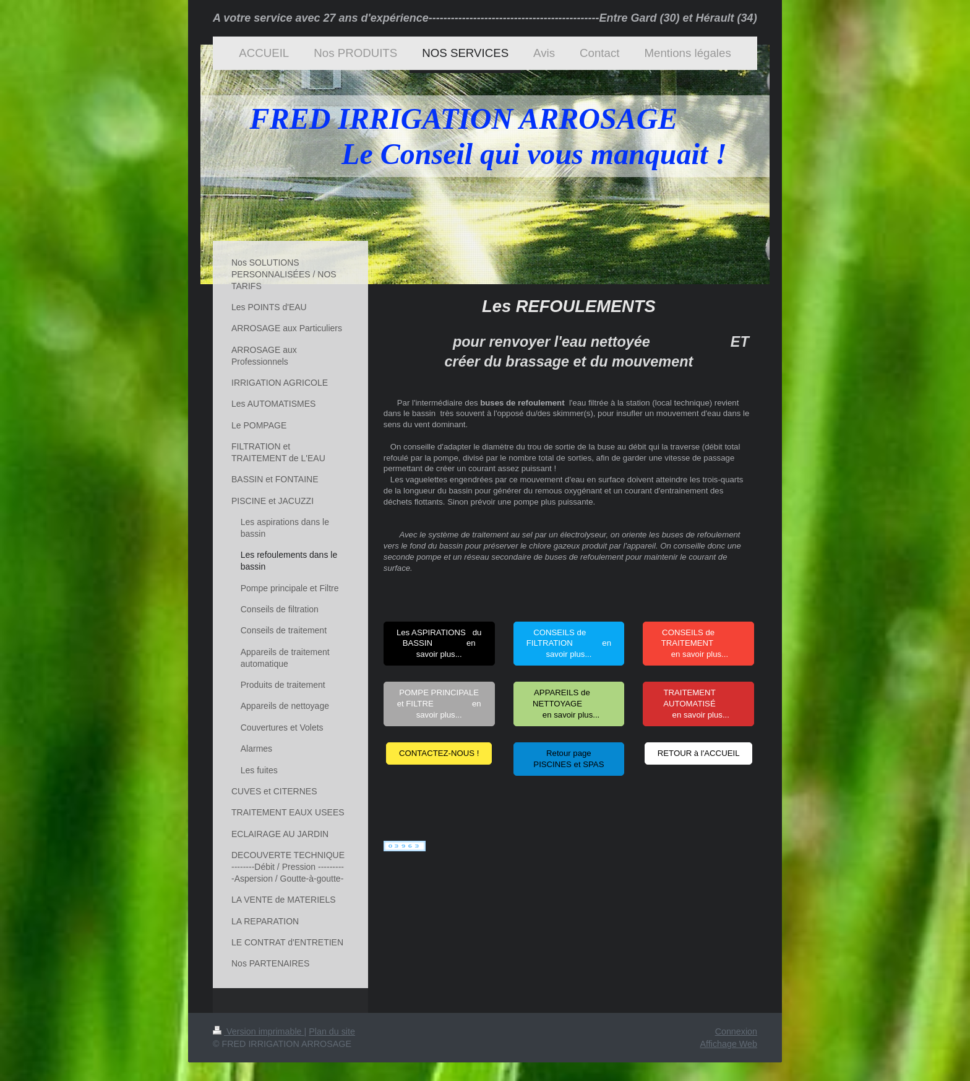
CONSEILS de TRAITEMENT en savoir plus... (698, 643)
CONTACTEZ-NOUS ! (439, 753)
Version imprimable (258, 1031)
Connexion (736, 1031)
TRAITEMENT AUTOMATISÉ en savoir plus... (698, 703)
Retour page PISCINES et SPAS (568, 759)
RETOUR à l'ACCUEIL (699, 753)
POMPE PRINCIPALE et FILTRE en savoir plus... (439, 703)
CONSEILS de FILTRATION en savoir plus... (568, 643)
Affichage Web (728, 1044)
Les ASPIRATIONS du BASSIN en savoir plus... (439, 643)
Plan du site (332, 1031)
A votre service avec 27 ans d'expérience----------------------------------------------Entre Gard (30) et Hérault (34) (485, 18)
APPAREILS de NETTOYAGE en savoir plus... (569, 703)
